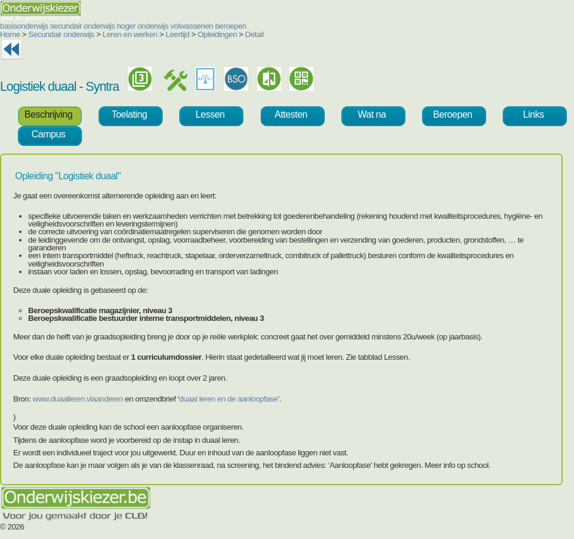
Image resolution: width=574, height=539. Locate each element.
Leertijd (178, 34)
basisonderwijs (24, 26)
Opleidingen (217, 34)
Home (10, 34)
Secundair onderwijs (61, 34)
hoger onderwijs (143, 26)
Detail (254, 34)
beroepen (230, 26)
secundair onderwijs (82, 26)
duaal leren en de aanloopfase (228, 398)
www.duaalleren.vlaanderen (78, 398)
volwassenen (191, 26)
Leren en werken (130, 34)
